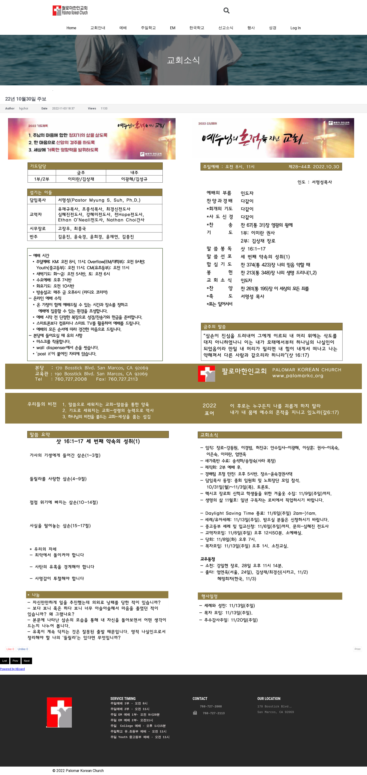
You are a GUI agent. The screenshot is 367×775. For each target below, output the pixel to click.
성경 (272, 27)
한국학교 (196, 27)
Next (27, 661)
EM (172, 28)
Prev (15, 661)
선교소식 (225, 27)
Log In (295, 28)
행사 (251, 27)
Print (357, 649)
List (4, 661)
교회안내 (97, 27)
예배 (123, 27)
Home (71, 28)
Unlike (23, 649)
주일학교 (148, 27)
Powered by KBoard (12, 669)
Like (10, 649)
